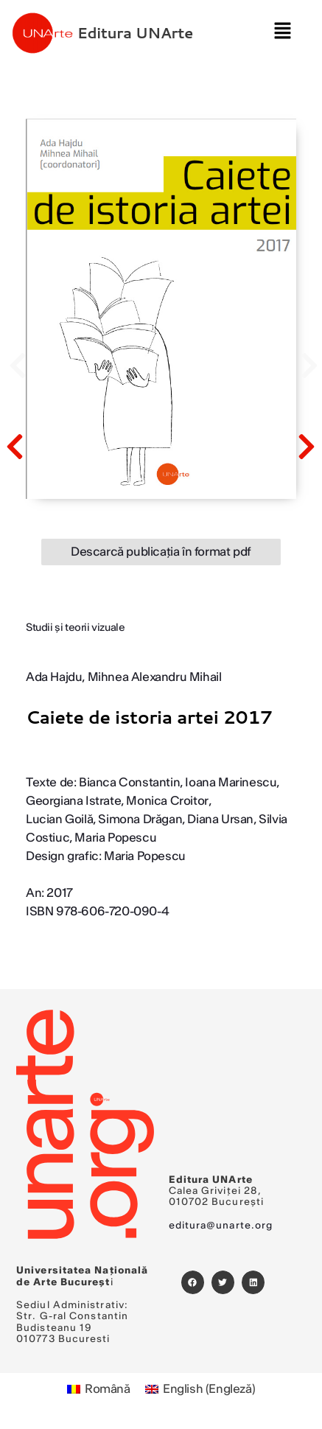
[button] (282, 32)
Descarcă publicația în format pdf (161, 552)
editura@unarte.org (221, 1226)
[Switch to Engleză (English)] (200, 1389)
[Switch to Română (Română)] (99, 1389)
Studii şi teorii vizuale (75, 628)
